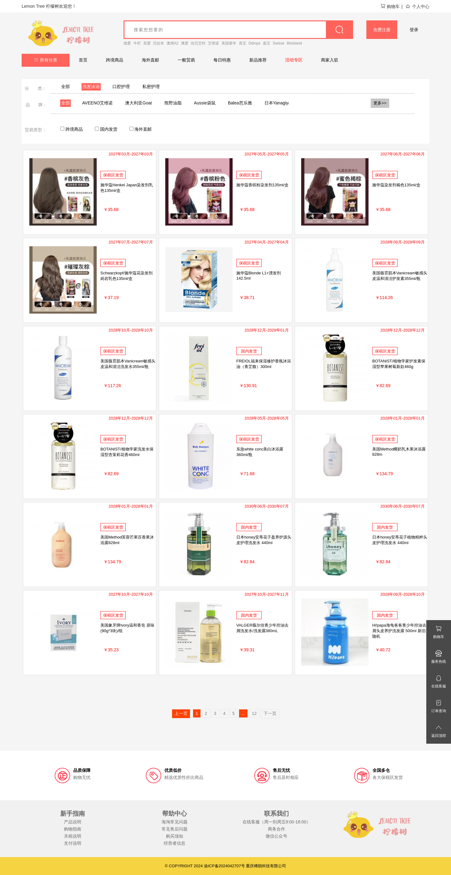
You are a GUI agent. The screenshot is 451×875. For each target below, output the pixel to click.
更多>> (379, 103)
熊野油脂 (173, 102)
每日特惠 (222, 59)
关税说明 (72, 836)
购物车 (390, 6)
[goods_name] (238, 29)
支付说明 (72, 843)
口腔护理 (121, 86)
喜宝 (242, 43)
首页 (83, 59)
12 (254, 713)
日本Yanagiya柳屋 (281, 102)
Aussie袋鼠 (205, 102)
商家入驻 (329, 59)
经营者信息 (174, 843)
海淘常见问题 (175, 821)
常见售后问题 (175, 828)
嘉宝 (266, 43)
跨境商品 (114, 59)
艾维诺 (213, 43)
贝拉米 (158, 43)
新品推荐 (258, 59)
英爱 (147, 43)
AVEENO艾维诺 (97, 102)
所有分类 (45, 59)
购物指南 (72, 828)
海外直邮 (150, 59)
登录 (414, 29)
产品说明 (72, 821)
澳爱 (184, 43)
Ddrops (255, 43)
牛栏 (137, 43)
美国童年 (228, 43)
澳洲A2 (172, 43)
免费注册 (381, 29)
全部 (65, 86)
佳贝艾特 (198, 43)
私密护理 (151, 86)
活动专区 (293, 59)
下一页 (269, 713)
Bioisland (294, 43)
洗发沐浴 (91, 86)
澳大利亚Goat (138, 102)
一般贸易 (186, 59)
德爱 (127, 43)
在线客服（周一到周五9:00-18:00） (276, 821)
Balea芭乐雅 (240, 102)
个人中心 (417, 6)
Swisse (279, 43)
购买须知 (174, 836)
